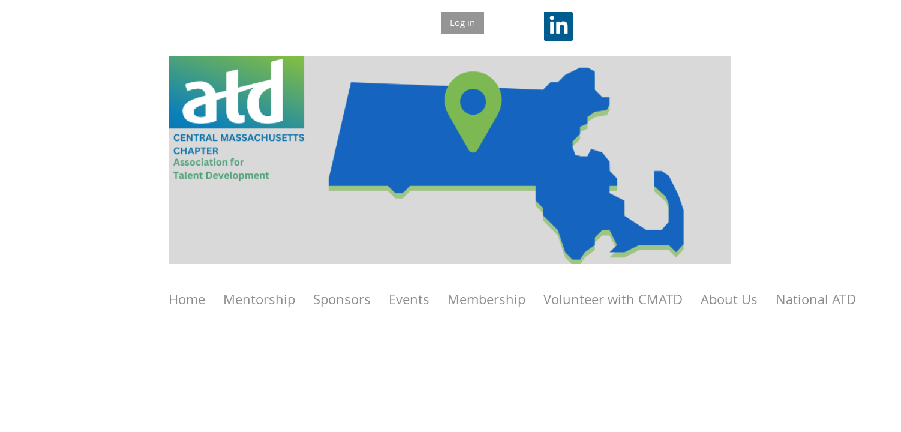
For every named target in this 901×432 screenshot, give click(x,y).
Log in (462, 22)
